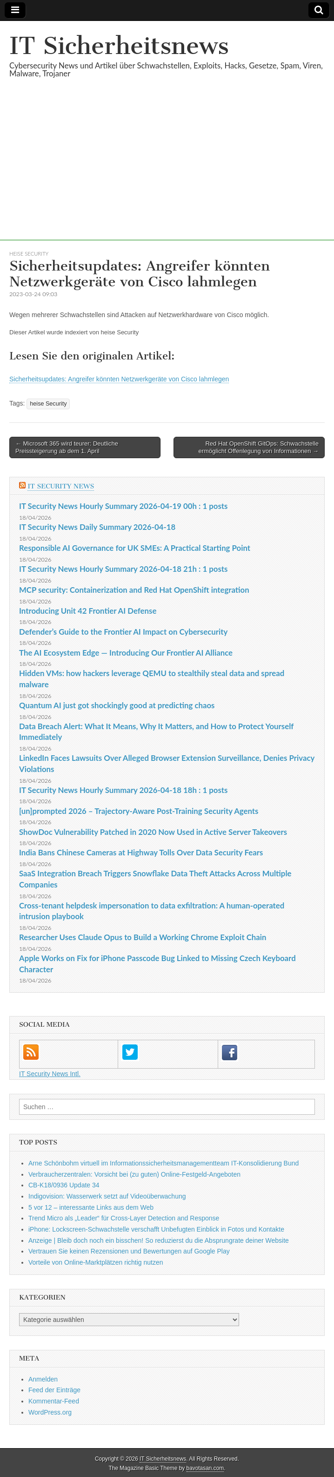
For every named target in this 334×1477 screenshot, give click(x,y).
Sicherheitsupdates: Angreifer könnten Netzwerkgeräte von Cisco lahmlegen (119, 379)
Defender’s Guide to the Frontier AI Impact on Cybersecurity (123, 632)
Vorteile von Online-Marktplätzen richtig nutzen (95, 1262)
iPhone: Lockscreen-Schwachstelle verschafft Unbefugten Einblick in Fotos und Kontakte (156, 1229)
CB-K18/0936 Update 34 (64, 1185)
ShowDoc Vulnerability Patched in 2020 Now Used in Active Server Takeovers (153, 832)
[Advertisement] (167, 175)
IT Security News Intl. (49, 1073)
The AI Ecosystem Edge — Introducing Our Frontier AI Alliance (126, 652)
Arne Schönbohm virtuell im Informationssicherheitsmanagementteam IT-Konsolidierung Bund (163, 1163)
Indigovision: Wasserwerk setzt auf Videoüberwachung (107, 1196)
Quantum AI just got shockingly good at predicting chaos (116, 705)
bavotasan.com (205, 1468)
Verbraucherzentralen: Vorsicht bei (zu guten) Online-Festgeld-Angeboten (134, 1174)
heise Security (28, 254)
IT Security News (60, 486)
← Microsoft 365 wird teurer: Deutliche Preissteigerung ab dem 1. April (66, 447)
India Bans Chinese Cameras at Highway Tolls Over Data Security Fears (141, 852)
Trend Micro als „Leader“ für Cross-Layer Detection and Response (123, 1218)
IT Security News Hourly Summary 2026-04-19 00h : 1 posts (123, 506)
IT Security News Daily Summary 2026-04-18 (97, 527)
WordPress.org (50, 1412)
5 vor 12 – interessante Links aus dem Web (91, 1207)
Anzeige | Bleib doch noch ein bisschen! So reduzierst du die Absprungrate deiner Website (158, 1240)
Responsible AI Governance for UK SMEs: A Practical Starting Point (134, 548)
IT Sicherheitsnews (119, 46)
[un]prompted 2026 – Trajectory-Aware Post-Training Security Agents (138, 811)
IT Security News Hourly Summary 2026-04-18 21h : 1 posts (123, 569)
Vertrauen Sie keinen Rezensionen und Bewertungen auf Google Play (129, 1251)
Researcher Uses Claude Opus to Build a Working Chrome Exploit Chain (143, 937)
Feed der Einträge (54, 1390)
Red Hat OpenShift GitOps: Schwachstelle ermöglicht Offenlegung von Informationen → (259, 447)
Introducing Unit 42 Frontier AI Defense (87, 611)
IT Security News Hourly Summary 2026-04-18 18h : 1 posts (123, 790)
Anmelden (43, 1379)
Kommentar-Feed (53, 1401)
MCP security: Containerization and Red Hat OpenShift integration (134, 590)
